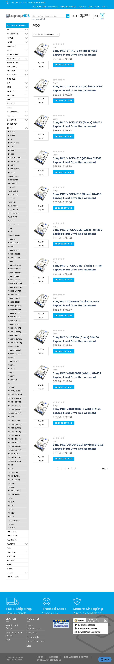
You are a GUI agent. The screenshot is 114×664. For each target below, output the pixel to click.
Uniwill (11, 556)
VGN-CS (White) (14, 280)
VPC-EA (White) (14, 406)
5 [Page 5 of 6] (71, 468)
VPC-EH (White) (14, 450)
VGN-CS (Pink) (13, 276)
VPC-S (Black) (14, 476)
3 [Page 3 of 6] (64, 468)
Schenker (12, 124)
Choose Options (63, 65)
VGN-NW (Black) (15, 339)
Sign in (104, 7)
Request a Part (38, 19)
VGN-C (10, 261)
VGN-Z (10, 372)
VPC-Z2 (11, 513)
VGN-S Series (13, 346)
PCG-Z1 (11, 172)
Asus (18, 42)
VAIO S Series (13, 213)
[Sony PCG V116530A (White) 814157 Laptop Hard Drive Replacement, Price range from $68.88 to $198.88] (41, 301)
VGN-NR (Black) (14, 324)
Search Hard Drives (12, 626)
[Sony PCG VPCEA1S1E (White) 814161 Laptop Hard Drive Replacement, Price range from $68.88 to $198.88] (41, 157)
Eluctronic (18, 58)
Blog (29, 646)
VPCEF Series (13, 520)
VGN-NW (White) (15, 343)
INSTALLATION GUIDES (49, 660)
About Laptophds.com (34, 626)
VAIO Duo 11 (13, 191)
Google (11, 79)
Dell (18, 50)
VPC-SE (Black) (14, 491)
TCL (9, 548)
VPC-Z (10, 509)
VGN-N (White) (14, 320)
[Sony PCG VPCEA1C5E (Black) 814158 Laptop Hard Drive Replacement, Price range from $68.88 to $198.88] (41, 265)
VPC (10, 383)
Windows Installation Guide (45, 7)
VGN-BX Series (14, 254)
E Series (11, 132)
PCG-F (10, 147)
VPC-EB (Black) (14, 409)
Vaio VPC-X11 (13, 224)
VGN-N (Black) (14, 317)
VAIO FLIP (12, 202)
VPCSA (11, 524)
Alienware (18, 34)
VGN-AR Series (14, 235)
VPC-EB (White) (14, 413)
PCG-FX (11, 154)
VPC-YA (11, 502)
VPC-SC (11, 487)
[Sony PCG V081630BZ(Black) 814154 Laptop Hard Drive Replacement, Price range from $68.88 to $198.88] (41, 408)
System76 (12, 532)
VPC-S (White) (14, 480)
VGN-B (10, 247)
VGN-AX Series (14, 243)
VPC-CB (11, 387)
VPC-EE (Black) (14, 428)
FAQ (96, 16)
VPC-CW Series (14, 398)
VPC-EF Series (14, 435)
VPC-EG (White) (14, 443)
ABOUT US (82, 7)
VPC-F (10, 465)
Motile (18, 95)
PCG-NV (11, 165)
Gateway (18, 75)
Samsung (18, 120)
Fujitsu (18, 71)
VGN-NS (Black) (14, 332)
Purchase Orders (68, 7)
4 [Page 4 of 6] (68, 468)
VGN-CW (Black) (15, 283)
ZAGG (18, 573)
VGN (10, 228)
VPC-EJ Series (13, 454)
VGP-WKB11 (12, 380)
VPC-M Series (13, 472)
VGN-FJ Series (13, 298)
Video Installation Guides (14, 634)
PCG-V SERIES (13, 169)
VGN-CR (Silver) (14, 269)
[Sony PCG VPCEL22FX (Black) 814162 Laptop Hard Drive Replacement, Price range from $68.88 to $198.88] (41, 122)
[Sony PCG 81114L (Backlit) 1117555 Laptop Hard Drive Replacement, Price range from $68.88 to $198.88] (41, 50)
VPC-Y (10, 498)
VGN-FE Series (14, 295)
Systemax (12, 536)
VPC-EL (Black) (14, 457)
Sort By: (37, 35)
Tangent (11, 540)
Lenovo (18, 91)
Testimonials (33, 637)
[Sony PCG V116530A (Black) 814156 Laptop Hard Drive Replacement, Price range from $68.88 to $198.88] (41, 336)
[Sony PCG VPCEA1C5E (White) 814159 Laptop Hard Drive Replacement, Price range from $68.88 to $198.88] (41, 229)
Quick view (41, 65)
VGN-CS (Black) (14, 272)
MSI (18, 99)
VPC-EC (11, 417)
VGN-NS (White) (14, 335)
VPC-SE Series (14, 494)
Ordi (9, 107)
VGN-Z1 (11, 376)
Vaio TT (11, 221)
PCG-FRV (11, 150)
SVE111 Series (13, 176)
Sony (18, 128)
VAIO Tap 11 (12, 217)
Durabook (12, 54)
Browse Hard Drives (76, 657)
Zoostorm (12, 577)
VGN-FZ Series (14, 313)
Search (53, 657)
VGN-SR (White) (14, 354)
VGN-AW (11, 239)
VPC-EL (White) (14, 461)
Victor (10, 560)
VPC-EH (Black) (14, 446)
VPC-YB (11, 506)
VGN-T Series (13, 361)
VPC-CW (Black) (15, 391)
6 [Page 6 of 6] (75, 468)
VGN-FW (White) (15, 309)
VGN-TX (11, 365)
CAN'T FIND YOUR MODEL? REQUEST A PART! (28, 2)
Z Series (11, 528)
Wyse (9, 569)
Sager (18, 116)
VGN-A (10, 232)
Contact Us (94, 7)
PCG (10, 139)
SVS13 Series (13, 180)
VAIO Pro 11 (13, 206)
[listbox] (50, 34)
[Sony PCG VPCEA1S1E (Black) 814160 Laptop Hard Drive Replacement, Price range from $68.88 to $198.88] (41, 193)
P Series (11, 135)
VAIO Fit (11, 198)
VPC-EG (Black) (14, 439)
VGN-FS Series (14, 302)
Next (105, 468)
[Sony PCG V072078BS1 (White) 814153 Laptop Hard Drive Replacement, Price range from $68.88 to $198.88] (41, 444)
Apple (18, 38)
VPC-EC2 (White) (15, 424)
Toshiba (18, 552)
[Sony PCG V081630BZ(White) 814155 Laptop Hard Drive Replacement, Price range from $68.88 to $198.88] (41, 372)
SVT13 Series (13, 184)
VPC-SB (11, 483)
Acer (18, 30)
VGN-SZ (11, 357)
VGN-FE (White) (14, 291)
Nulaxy (10, 103)
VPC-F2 (11, 469)
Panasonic (18, 112)
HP (18, 83)
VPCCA (11, 517)
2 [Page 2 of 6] (61, 468)
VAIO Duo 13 (13, 195)
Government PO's (35, 641)
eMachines (12, 62)
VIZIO (9, 564)
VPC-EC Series (14, 420)
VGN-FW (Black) (14, 306)
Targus (18, 544)
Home (74, 16)
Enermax (11, 67)
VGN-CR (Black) (14, 265)
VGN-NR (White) (14, 328)
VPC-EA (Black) (14, 402)
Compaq (11, 46)
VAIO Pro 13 (13, 210)
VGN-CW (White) (15, 287)
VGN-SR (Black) (14, 350)
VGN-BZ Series (14, 258)
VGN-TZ (11, 369)
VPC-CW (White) (15, 395)
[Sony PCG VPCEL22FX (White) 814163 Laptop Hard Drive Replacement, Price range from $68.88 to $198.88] (41, 86)
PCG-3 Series (13, 143)
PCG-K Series (13, 161)
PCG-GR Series (14, 158)
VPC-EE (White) (14, 432)
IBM (18, 87)
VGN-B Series (13, 250)
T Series (11, 187)
